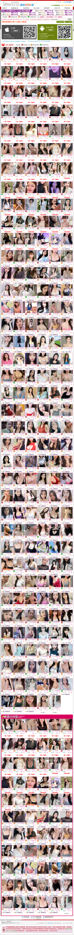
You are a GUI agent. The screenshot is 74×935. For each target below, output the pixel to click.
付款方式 (57, 8)
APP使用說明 (60, 22)
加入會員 (36, 8)
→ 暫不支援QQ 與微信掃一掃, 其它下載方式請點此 (38, 41)
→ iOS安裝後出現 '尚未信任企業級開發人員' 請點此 (13, 41)
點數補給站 (14, 8)
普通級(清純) (33, 17)
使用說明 (47, 8)
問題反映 (67, 8)
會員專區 (26, 8)
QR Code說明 (68, 22)
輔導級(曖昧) (23, 17)
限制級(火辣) (14, 17)
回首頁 (4, 8)
